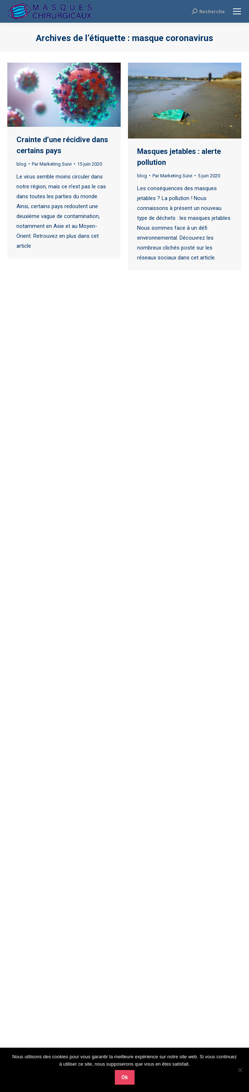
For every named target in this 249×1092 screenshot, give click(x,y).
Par (52, 164)
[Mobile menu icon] (237, 11)
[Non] (240, 1070)
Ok (124, 1077)
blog (21, 164)
